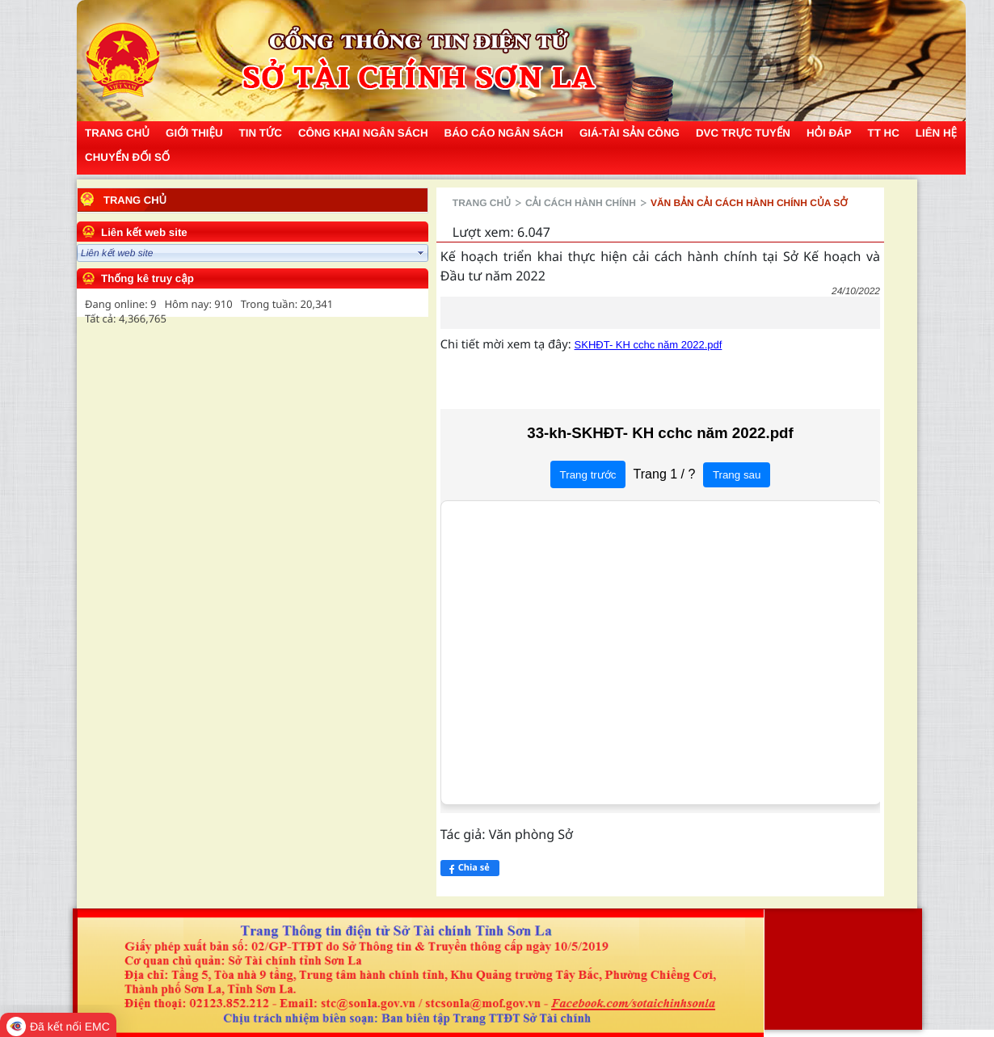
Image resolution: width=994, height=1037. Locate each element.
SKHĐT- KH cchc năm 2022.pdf (476, 325)
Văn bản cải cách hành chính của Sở (576, 203)
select (248, 253)
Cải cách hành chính (407, 203)
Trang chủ (134, 200)
